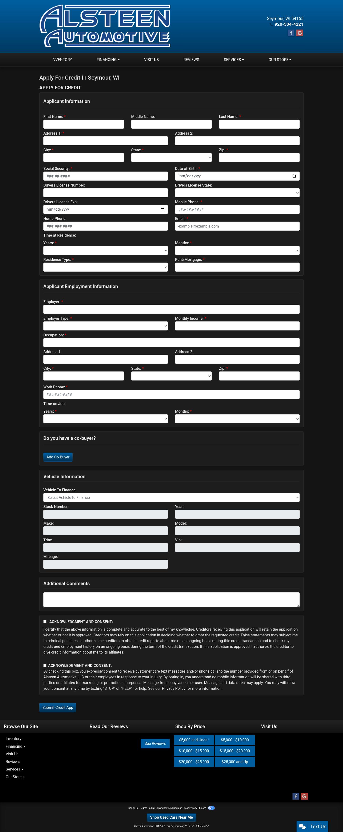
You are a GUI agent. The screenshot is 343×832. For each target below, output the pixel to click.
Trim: (47, 540)
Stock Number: (56, 506)
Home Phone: (54, 218)
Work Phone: (54, 387)
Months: (182, 243)
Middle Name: (143, 116)
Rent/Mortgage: (188, 259)
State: (136, 150)
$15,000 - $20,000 (235, 751)
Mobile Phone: (187, 202)
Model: (181, 523)
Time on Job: (54, 403)
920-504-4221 (289, 24)
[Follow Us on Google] (299, 33)
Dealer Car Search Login (141, 808)
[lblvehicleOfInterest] (171, 497)
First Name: (53, 116)
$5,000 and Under (194, 740)
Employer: (51, 301)
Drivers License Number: (64, 185)
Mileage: (50, 556)
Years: (48, 243)
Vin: (178, 540)
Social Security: (56, 168)
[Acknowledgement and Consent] (44, 621)
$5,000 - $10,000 (235, 740)
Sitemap (177, 808)
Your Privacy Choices (199, 808)
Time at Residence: (59, 235)
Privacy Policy (174, 688)
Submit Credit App (57, 707)
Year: (179, 506)
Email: (180, 218)
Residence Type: (57, 259)
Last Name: (228, 116)
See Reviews (155, 743)
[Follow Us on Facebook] (291, 33)
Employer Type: (56, 318)
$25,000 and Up (235, 762)
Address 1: (52, 133)
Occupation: (53, 335)
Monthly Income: (189, 318)
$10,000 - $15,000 (194, 751)
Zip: (222, 150)
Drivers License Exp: (60, 202)
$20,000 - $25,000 (194, 762)
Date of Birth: (186, 168)
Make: (48, 523)
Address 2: (184, 133)
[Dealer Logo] (106, 26)
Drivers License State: (193, 185)
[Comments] (171, 599)
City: (47, 150)
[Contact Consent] (44, 665)
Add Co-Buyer (58, 457)
